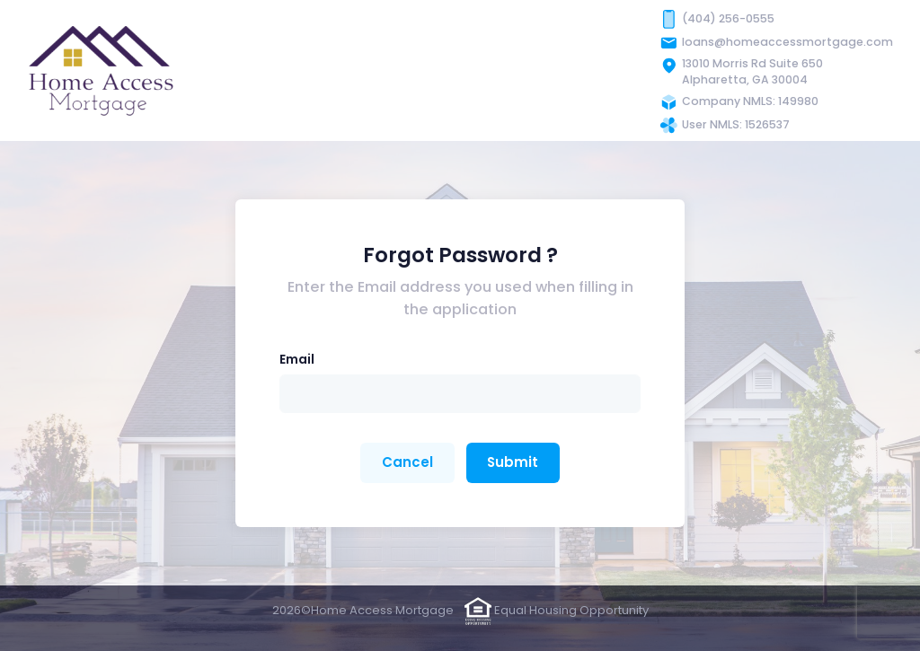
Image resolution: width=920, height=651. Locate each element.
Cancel (407, 462)
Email (296, 359)
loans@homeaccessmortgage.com (787, 41)
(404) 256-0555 (728, 18)
